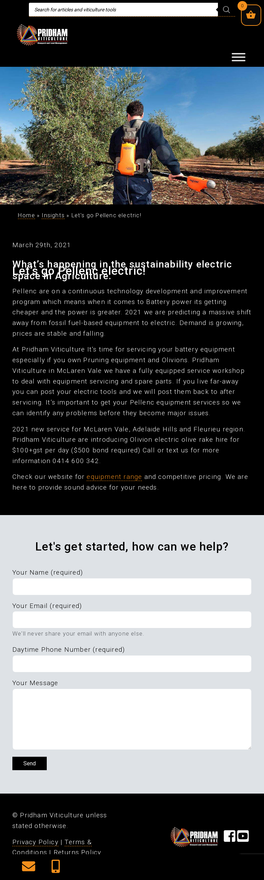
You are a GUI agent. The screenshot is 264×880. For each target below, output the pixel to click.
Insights (53, 215)
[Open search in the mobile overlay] (132, 10)
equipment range (114, 477)
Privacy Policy (35, 842)
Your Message (35, 683)
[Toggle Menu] (238, 57)
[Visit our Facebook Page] (229, 839)
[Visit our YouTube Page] (243, 839)
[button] (28, 869)
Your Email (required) (47, 606)
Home (26, 215)
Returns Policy (77, 852)
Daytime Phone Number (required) (68, 649)
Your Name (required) (47, 572)
